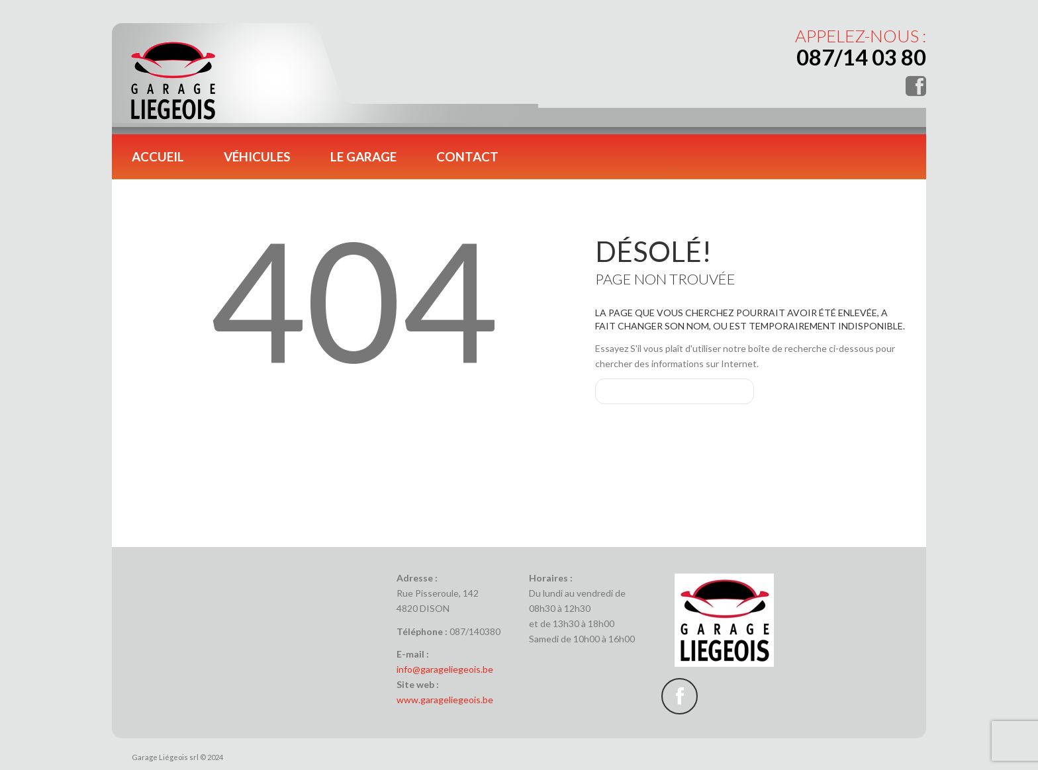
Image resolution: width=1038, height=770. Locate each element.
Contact (467, 156)
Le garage (363, 156)
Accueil (158, 156)
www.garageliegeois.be (445, 699)
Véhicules (257, 156)
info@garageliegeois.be (445, 669)
